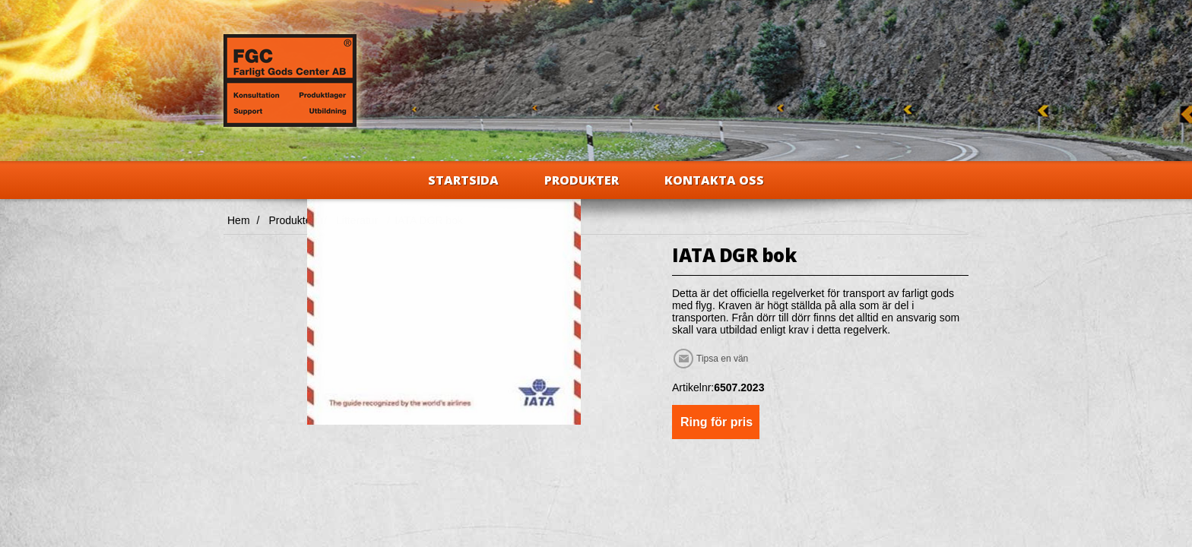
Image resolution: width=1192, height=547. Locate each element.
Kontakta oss (714, 180)
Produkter (581, 180)
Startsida (463, 180)
